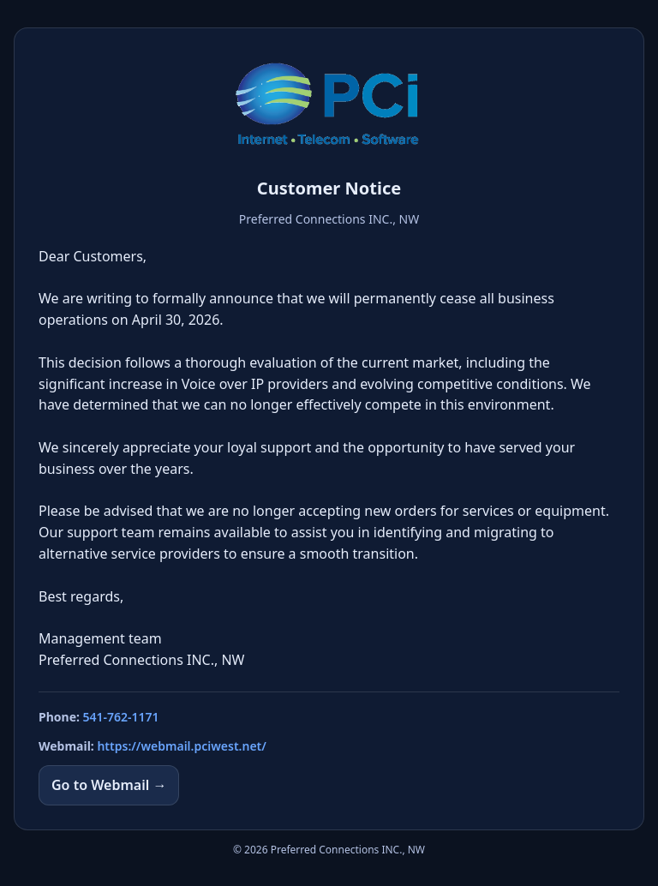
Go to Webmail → (108, 784)
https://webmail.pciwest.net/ (181, 746)
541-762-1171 (121, 717)
